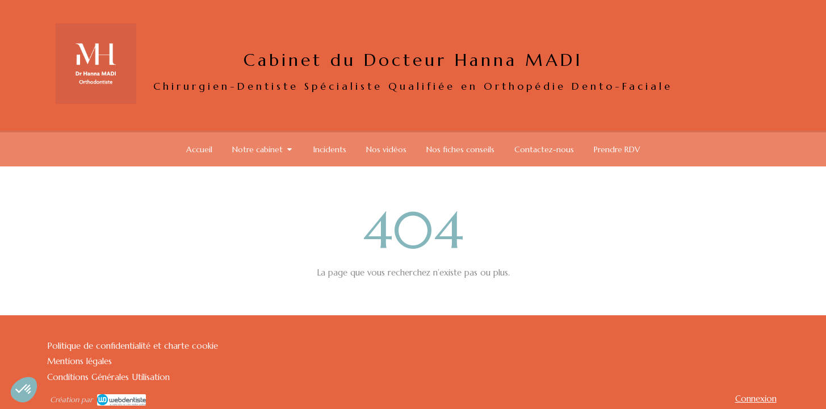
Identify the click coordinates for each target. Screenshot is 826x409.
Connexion (756, 398)
